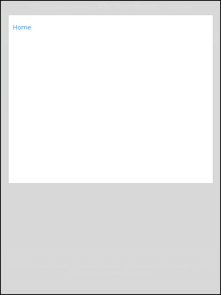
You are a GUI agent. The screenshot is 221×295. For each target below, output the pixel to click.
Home (22, 27)
